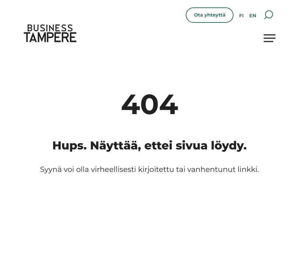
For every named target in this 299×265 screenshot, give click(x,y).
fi (241, 16)
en (252, 16)
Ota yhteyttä (209, 15)
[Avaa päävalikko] (269, 38)
